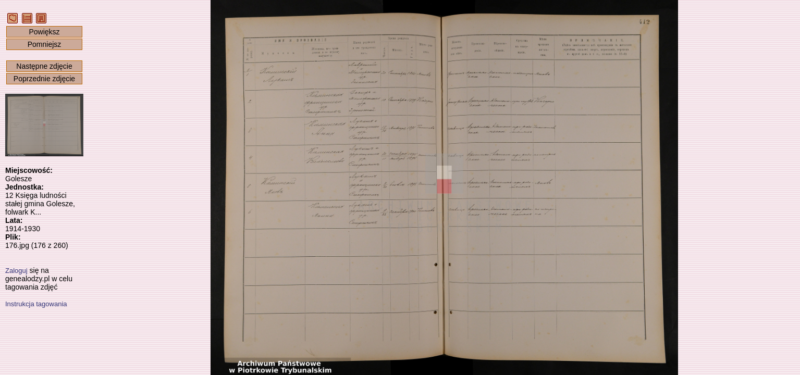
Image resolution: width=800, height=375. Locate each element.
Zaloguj (16, 270)
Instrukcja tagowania (36, 304)
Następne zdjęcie (44, 66)
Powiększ (44, 32)
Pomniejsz (44, 44)
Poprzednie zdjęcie (44, 78)
